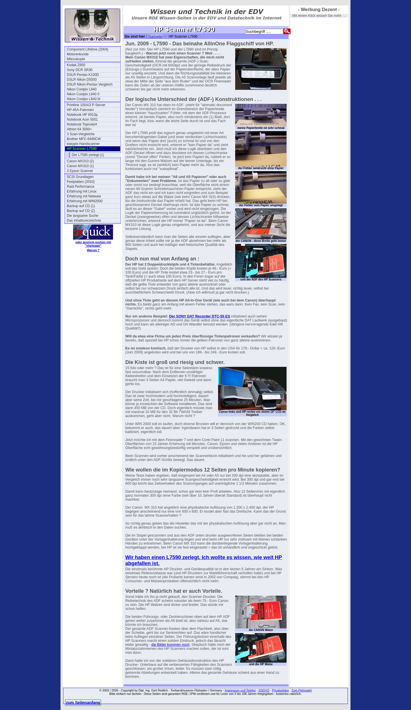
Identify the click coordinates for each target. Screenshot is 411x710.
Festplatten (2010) (80, 182)
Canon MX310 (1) (80, 166)
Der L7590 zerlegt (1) (88, 155)
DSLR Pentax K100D (83, 75)
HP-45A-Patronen (80, 110)
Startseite (155, 37)
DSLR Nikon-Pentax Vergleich (89, 84)
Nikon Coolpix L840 (81, 89)
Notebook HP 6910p (82, 115)
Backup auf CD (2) (81, 211)
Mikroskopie (76, 59)
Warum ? (93, 250)
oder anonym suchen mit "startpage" (93, 243)
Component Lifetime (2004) (87, 49)
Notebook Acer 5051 (82, 120)
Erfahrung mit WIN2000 (84, 201)
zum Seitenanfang (83, 702)
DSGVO (264, 690)
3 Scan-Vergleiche (80, 134)
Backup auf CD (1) (81, 206)
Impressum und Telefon (240, 690)
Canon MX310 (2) (80, 161)
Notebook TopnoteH (82, 124)
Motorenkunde (78, 54)
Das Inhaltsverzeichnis (84, 220)
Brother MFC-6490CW (84, 139)
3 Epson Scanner (80, 171)
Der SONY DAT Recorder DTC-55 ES (199, 316)
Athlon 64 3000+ (79, 129)
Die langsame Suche (82, 216)
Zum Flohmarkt (301, 690)
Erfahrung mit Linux (81, 191)
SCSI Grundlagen (80, 177)
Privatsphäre (280, 690)
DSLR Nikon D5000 (82, 80)
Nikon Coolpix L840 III (83, 99)
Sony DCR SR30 (79, 70)
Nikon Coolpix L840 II (83, 94)
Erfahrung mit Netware (84, 196)
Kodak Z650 (76, 65)
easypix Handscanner (83, 144)
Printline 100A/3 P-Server (86, 105)
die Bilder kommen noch (170, 645)
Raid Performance (80, 187)
